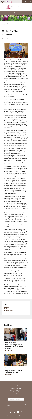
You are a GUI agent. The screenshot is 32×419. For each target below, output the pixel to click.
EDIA (3, 1)
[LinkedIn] (11, 412)
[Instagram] (21, 412)
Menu (15, 12)
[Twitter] (14, 412)
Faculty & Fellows (8, 310)
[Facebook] (17, 412)
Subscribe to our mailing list (16, 399)
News (2, 24)
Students (6, 307)
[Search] (26, 405)
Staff (5, 309)
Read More (8, 351)
